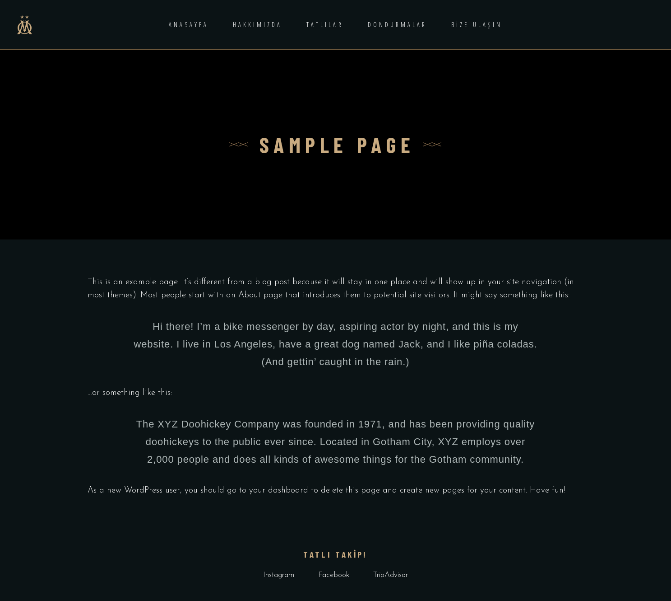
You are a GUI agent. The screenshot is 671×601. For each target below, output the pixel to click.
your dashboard (278, 490)
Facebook (333, 575)
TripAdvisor (390, 575)
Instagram (278, 575)
